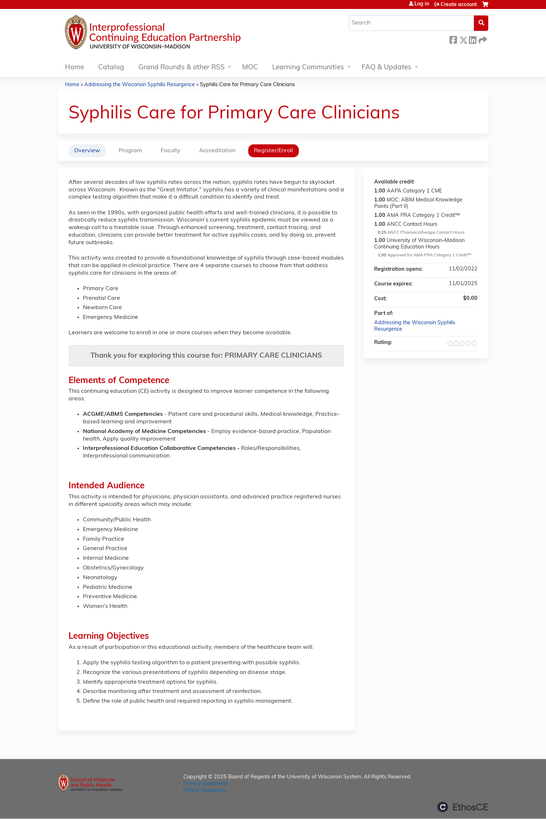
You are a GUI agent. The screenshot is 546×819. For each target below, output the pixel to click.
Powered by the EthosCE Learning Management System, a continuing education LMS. (462, 807)
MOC (250, 67)
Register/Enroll (273, 151)
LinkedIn (472, 38)
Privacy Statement (205, 784)
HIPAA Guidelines (204, 791)
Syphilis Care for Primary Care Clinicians (247, 85)
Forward (482, 38)
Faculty (170, 151)
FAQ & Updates (386, 67)
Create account (459, 5)
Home (74, 67)
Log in (421, 4)
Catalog (111, 67)
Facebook (453, 38)
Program (130, 151)
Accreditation (217, 151)
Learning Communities (308, 67)
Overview (87, 151)
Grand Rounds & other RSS (181, 67)
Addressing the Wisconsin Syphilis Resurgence (139, 85)
